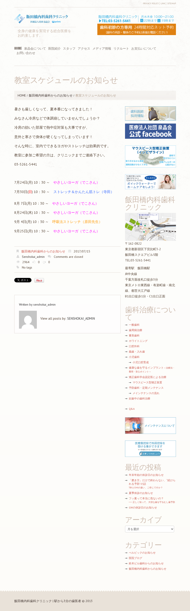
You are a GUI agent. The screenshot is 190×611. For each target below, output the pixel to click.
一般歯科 (134, 324)
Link (163, 3)
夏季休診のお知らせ (141, 493)
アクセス (84, 48)
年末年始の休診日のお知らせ (146, 475)
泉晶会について (35, 48)
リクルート (121, 48)
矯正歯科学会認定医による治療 (147, 377)
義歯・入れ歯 (137, 351)
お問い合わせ (26, 52)
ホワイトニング (138, 340)
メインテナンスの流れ (146, 393)
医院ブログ (135, 558)
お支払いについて (143, 48)
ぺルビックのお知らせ (142, 552)
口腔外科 (134, 346)
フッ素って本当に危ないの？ (152, 500)
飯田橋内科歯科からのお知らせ (51, 95)
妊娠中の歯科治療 (139, 398)
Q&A (132, 408)
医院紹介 (54, 48)
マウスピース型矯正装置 (147, 382)
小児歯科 (134, 357)
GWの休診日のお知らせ (143, 507)
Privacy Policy (151, 3)
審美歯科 (134, 335)
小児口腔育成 (141, 362)
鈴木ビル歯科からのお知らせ (146, 563)
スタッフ (69, 48)
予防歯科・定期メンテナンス (146, 387)
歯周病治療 (135, 330)
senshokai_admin (33, 257)
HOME (18, 48)
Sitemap (171, 3)
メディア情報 (101, 48)
